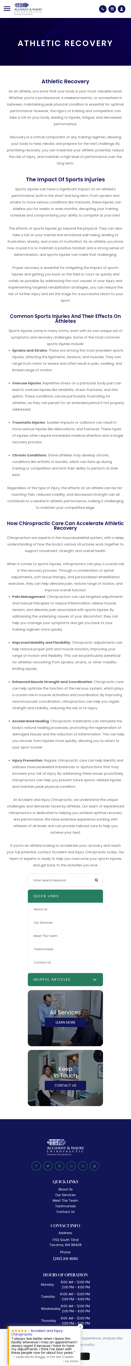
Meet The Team (46, 936)
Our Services (43, 922)
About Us (40, 909)
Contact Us (42, 962)
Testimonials (43, 949)
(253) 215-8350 (65, 1259)
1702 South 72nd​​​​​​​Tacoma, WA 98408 (65, 1242)
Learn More (65, 1022)
